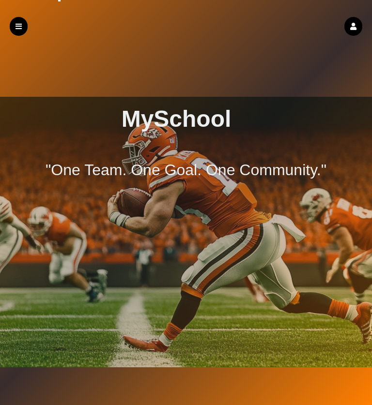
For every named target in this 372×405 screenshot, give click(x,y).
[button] (353, 26)
